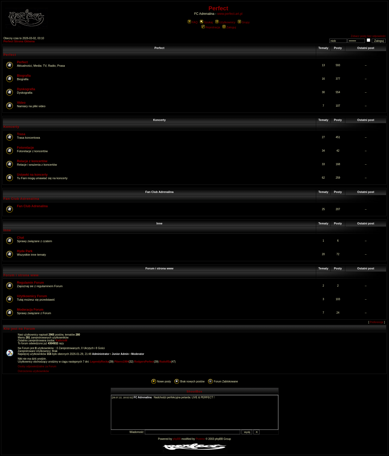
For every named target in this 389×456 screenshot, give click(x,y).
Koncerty (159, 119)
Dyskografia (26, 89)
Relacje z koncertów (32, 161)
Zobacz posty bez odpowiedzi (368, 36)
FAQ (193, 22)
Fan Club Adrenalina (160, 191)
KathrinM (61, 340)
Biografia (24, 76)
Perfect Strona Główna (19, 41)
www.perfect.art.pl (229, 14)
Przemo (200, 438)
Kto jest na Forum (19, 329)
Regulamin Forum (30, 283)
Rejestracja (211, 27)
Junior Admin (120, 354)
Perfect (159, 47)
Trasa (21, 134)
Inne (159, 223)
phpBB (177, 438)
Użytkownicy (225, 22)
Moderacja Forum (30, 309)
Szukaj (206, 22)
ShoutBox (195, 391)
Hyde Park (25, 251)
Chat (20, 238)
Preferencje (376, 322)
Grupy (244, 22)
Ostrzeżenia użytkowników (33, 371)
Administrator (101, 354)
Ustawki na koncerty (32, 175)
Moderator (137, 354)
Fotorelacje (25, 148)
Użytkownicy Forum (32, 296)
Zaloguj (229, 27)
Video (21, 103)
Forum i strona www (159, 268)
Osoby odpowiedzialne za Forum (37, 366)
